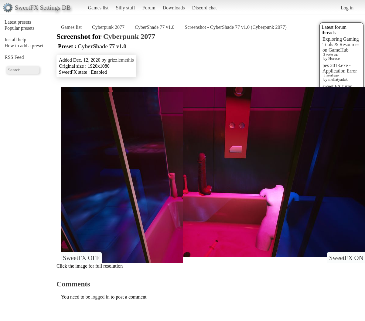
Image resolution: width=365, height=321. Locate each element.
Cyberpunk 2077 (108, 27)
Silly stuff (125, 7)
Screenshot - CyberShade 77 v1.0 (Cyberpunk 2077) (236, 27)
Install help (15, 39)
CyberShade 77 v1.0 (154, 27)
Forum (148, 7)
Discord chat (204, 7)
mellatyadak (338, 79)
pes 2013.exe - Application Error (339, 68)
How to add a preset (24, 45)
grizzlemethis (120, 60)
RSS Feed (14, 57)
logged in (100, 296)
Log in (347, 7)
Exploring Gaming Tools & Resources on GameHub (341, 44)
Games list (98, 7)
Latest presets (18, 22)
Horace (334, 58)
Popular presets (19, 28)
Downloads (173, 7)
